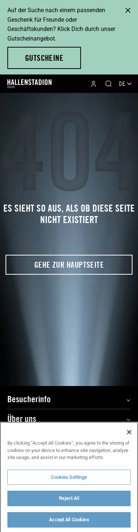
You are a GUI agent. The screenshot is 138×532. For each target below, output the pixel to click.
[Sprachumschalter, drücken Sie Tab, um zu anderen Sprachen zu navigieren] (125, 84)
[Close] (129, 435)
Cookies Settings (69, 480)
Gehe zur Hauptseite (69, 265)
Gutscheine (44, 58)
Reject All (69, 502)
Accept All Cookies (69, 523)
